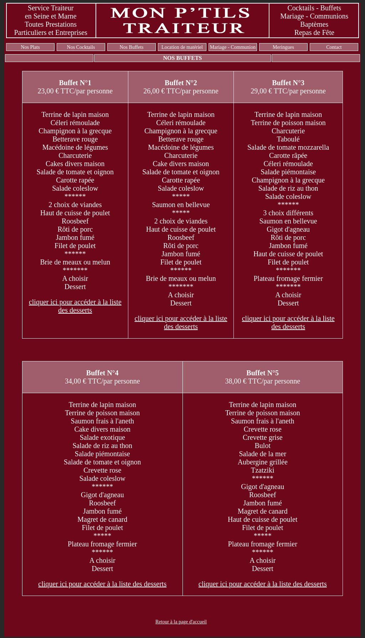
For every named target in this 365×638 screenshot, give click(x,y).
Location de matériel (182, 47)
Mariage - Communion (233, 47)
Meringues (283, 47)
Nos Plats (30, 47)
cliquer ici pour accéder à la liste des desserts (75, 306)
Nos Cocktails (81, 47)
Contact (334, 47)
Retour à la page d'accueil (181, 621)
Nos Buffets (131, 47)
